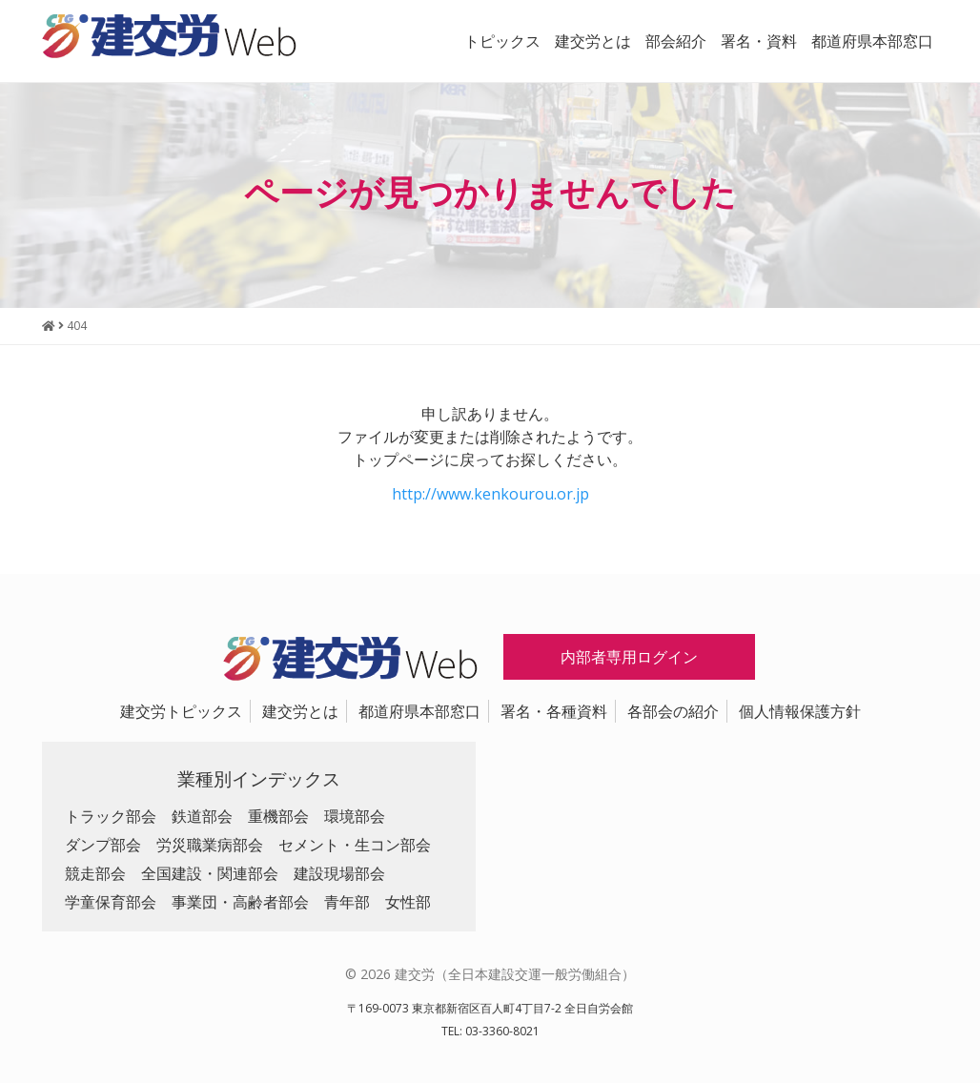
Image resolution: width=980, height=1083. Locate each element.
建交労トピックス (181, 711)
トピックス (502, 41)
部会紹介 (675, 41)
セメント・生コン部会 (354, 844)
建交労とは (593, 41)
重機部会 (278, 816)
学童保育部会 (110, 901)
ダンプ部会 (103, 844)
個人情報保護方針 (800, 711)
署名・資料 (759, 41)
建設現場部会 (339, 873)
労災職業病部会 (209, 844)
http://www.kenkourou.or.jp (490, 493)
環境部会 (354, 816)
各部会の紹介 (673, 711)
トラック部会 (110, 816)
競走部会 (95, 873)
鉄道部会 (202, 816)
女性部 (408, 901)
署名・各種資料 (553, 711)
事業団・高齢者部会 (240, 901)
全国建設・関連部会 (209, 873)
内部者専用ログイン (629, 656)
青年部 (347, 901)
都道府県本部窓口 (872, 41)
